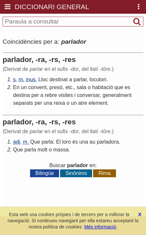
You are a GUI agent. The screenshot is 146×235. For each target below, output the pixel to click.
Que (35, 142)
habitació (102, 87)
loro (66, 142)
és (75, 142)
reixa (59, 103)
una (47, 103)
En (16, 87)
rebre (51, 95)
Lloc (43, 79)
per (35, 95)
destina (21, 95)
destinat (58, 79)
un (24, 87)
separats (23, 103)
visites (65, 95)
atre (82, 103)
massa (61, 149)
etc (68, 87)
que (119, 87)
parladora (108, 142)
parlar (80, 79)
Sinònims (76, 173)
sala (81, 87)
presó (55, 87)
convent (37, 87)
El (58, 142)
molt (42, 149)
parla (47, 142)
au (92, 142)
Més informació (100, 226)
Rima (104, 173)
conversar (88, 95)
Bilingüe (44, 173)
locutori (97, 79)
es (127, 87)
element (98, 103)
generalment (117, 95)
